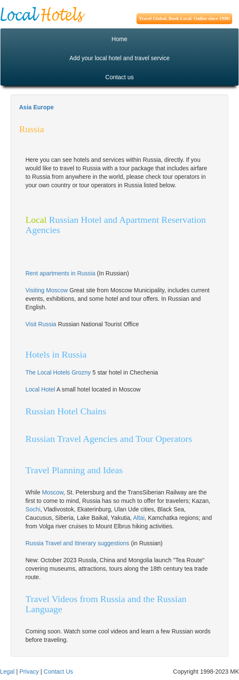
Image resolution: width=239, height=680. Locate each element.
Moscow (53, 492)
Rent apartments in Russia (60, 273)
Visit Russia (40, 324)
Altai (139, 517)
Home (119, 39)
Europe (43, 107)
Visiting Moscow (46, 290)
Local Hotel (40, 389)
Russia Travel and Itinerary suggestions (78, 543)
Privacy (29, 671)
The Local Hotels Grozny (58, 372)
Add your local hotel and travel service (119, 58)
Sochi (32, 509)
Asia (25, 107)
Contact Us (58, 671)
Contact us (120, 77)
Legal (7, 671)
